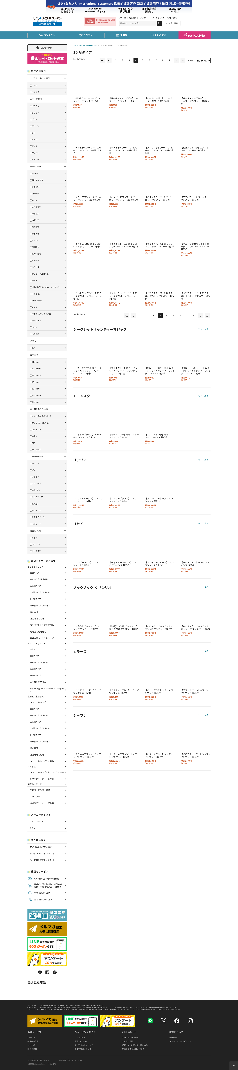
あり (33, 348)
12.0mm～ (35, 368)
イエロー (34, 159)
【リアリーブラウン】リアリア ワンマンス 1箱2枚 (124, 500)
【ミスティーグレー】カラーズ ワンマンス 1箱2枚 (124, 691)
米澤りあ (34, 334)
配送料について (81, 1041)
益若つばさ (35, 253)
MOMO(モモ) (36, 300)
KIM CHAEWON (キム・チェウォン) (45, 287)
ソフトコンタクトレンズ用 (42, 853)
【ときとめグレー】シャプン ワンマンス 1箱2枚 (159, 755)
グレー (33, 119)
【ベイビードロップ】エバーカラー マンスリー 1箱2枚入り (123, 198)
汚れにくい (35, 544)
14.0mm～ (35, 395)
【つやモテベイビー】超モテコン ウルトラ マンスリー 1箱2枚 (195, 295)
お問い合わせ (172, 18)
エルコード (35, 483)
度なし (33, 649)
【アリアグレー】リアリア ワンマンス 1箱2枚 (159, 500)
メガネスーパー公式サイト (180, 1041)
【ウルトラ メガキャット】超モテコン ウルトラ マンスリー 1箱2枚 (195, 246)
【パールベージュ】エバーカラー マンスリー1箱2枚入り (160, 100)
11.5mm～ (35, 362)
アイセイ (34, 476)
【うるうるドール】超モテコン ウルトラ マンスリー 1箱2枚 (124, 245)
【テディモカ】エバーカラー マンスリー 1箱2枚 (194, 198)
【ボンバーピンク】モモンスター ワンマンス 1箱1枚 (159, 436)
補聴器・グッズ (34, 784)
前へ (109, 60)
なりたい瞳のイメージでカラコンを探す (47, 690)
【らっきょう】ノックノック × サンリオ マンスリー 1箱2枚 (195, 627)
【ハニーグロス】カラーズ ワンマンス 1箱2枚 (159, 691)
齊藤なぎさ (35, 320)
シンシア (34, 463)
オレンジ (34, 152)
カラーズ (80, 651)
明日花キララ (36, 180)
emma (33, 200)
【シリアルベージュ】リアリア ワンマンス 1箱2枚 (88, 500)
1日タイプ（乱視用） (39, 579)
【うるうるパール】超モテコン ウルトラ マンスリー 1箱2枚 (159, 245)
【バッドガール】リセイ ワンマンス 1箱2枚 (195, 564)
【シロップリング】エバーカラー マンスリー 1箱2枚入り (87, 198)
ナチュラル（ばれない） (41, 416)
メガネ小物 (35, 796)
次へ (176, 60)
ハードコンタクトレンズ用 (42, 859)
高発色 (33, 436)
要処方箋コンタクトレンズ (42, 638)
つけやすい (35, 551)
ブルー (33, 132)
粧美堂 (33, 503)
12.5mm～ (35, 375)
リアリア (80, 460)
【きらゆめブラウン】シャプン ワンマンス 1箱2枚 (87, 755)
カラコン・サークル (108, 45)
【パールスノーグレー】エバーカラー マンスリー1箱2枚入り (195, 101)
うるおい (34, 537)
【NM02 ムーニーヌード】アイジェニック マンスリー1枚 (88, 100)
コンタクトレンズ (35, 566)
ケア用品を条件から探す (41, 846)
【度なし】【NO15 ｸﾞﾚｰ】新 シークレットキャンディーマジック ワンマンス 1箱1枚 (196, 370)
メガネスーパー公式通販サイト (85, 45)
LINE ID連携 (32, 1049)
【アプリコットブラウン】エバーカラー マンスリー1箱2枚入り (159, 150)
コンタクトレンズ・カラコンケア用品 (47, 772)
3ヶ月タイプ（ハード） (40, 605)
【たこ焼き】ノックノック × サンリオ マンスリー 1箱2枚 (159, 627)
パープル (34, 139)
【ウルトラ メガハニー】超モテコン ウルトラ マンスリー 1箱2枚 (87, 295)
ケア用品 (31, 766)
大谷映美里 (35, 207)
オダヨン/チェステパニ (40, 314)
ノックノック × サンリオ (92, 587)
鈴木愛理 (34, 233)
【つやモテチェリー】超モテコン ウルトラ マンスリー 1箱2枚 (159, 295)
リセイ (78, 523)
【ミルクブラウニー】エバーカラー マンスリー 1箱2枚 (159, 198)
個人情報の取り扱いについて (71, 1060)
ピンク (33, 146)
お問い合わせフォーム (131, 1037)
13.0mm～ (35, 382)
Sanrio (33, 327)
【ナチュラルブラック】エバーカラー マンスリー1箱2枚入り (123, 150)
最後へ (182, 60)
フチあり (34, 92)
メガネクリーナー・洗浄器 (42, 778)
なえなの (34, 240)
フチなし (34, 85)
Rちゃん (34, 173)
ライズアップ (36, 497)
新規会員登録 (32, 1041)
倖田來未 (34, 213)
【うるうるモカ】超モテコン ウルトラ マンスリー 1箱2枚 (87, 245)
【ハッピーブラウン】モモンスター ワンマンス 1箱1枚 (88, 436)
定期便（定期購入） (39, 631)
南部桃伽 (34, 247)
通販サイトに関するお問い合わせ (136, 1045)
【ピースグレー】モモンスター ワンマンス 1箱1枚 (124, 436)
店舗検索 (132, 18)
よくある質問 (127, 1041)
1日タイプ (34, 572)
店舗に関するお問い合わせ (133, 1049)
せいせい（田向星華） (40, 273)
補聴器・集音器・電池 (40, 789)
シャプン (80, 715)
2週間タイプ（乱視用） (40, 592)
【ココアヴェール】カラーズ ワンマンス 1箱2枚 (87, 691)
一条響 (33, 280)
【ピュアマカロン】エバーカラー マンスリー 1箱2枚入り (195, 149)
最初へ (102, 60)
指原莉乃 (34, 220)
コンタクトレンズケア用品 (42, 625)
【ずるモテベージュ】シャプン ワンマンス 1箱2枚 (196, 755)
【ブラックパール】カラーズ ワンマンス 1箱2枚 (194, 691)
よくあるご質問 (158, 18)
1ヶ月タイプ (124, 45)
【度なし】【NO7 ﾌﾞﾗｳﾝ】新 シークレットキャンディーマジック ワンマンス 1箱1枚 (160, 370)
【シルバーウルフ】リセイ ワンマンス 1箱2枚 (87, 564)
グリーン (34, 126)
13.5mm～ (35, 388)
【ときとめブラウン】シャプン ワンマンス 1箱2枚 (123, 755)
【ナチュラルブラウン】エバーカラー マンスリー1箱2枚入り (87, 150)
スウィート (35, 523)
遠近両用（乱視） (38, 618)
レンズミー (35, 510)
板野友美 (34, 193)
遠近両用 (34, 611)
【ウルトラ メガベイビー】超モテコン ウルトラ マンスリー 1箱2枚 (123, 295)
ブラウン (34, 106)
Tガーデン (35, 490)
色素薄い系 (35, 429)
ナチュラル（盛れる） (40, 422)
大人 (33, 442)
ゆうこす (34, 267)
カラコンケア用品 (38, 682)
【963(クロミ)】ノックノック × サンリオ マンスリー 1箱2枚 (124, 627)
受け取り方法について (84, 1045)
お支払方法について (83, 1049)
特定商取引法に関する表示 (38, 1060)
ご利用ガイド (144, 18)
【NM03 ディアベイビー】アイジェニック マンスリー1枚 (123, 100)
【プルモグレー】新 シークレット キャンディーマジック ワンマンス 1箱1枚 (123, 370)
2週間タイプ (35, 585)
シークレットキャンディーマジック (100, 329)
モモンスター (83, 396)
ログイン (31, 1037)
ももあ (33, 307)
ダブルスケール (37, 517)
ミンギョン (35, 293)
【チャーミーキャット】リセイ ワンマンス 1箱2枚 (123, 564)
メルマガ (122, 18)
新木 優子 (35, 186)
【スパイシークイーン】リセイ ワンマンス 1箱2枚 (160, 564)
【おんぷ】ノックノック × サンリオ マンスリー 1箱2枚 (87, 627)
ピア (33, 470)
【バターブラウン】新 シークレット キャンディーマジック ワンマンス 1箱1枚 (87, 370)
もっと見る (203, 329)
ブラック (34, 112)
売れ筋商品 (35, 449)
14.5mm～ (35, 402)
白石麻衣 (34, 227)
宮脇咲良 (34, 260)
